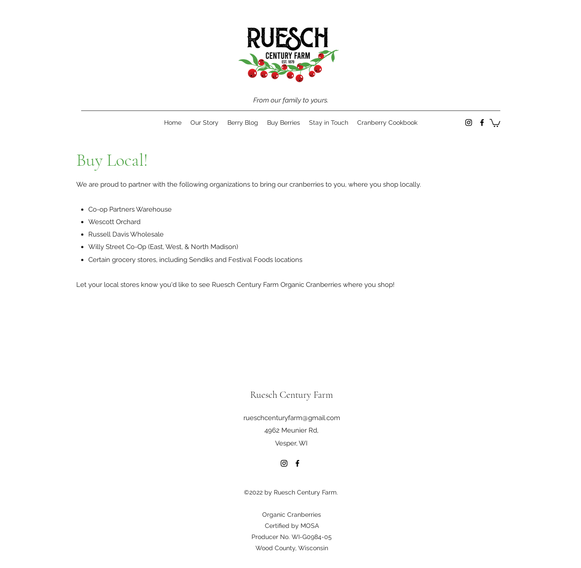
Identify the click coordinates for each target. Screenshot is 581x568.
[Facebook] (482, 122)
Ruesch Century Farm (291, 394)
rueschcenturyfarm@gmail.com (291, 418)
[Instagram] (468, 122)
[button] (495, 122)
